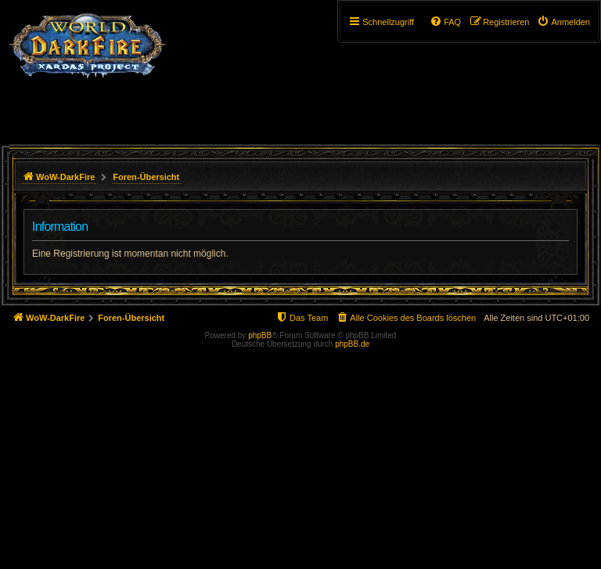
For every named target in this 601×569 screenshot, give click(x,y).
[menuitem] (563, 22)
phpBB (260, 335)
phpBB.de (352, 344)
